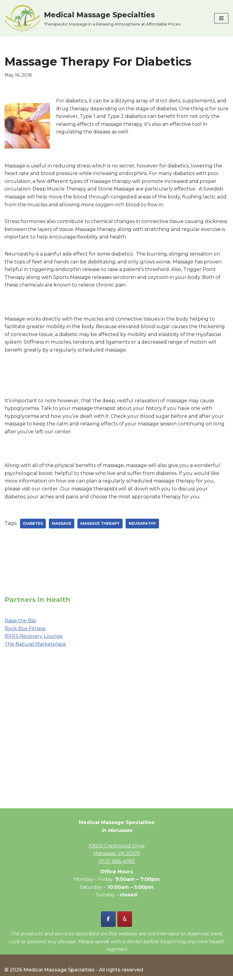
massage (61, 523)
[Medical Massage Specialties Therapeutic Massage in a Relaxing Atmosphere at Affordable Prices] (93, 18)
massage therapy (100, 523)
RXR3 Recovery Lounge (34, 636)
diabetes (33, 523)
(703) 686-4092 (116, 861)
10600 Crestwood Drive (117, 846)
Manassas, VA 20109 (116, 853)
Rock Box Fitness (25, 628)
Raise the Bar (20, 621)
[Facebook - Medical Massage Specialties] (108, 919)
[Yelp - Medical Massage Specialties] (124, 919)
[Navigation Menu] (221, 18)
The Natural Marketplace (35, 644)
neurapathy (142, 523)
